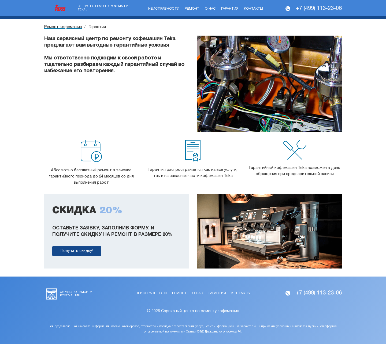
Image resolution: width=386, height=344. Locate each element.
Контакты (253, 8)
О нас (210, 8)
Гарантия (230, 8)
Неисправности (163, 8)
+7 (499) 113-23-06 (319, 8)
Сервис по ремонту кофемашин (104, 8)
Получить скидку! (77, 251)
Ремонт (192, 8)
